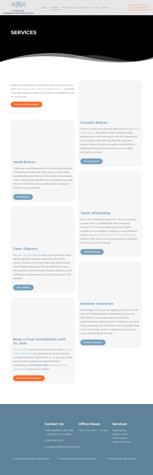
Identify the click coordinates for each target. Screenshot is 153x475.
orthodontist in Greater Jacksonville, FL (42, 89)
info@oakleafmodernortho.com (64, 446)
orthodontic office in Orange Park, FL (112, 235)
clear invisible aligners (30, 255)
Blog (98, 7)
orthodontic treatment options (40, 85)
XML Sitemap (129, 459)
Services (54, 7)
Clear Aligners (119, 438)
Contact (104, 7)
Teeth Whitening (121, 442)
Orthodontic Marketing (68, 459)
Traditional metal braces (26, 168)
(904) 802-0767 (55, 440)
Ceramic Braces (120, 434)
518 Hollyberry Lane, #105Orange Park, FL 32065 (60, 432)
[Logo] (18, 7)
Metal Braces (119, 430)
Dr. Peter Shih (20, 349)
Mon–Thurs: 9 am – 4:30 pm (93, 430)
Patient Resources (83, 7)
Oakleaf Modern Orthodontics (35, 459)
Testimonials (67, 7)
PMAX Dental (89, 459)
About (44, 7)
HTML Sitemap (115, 459)
